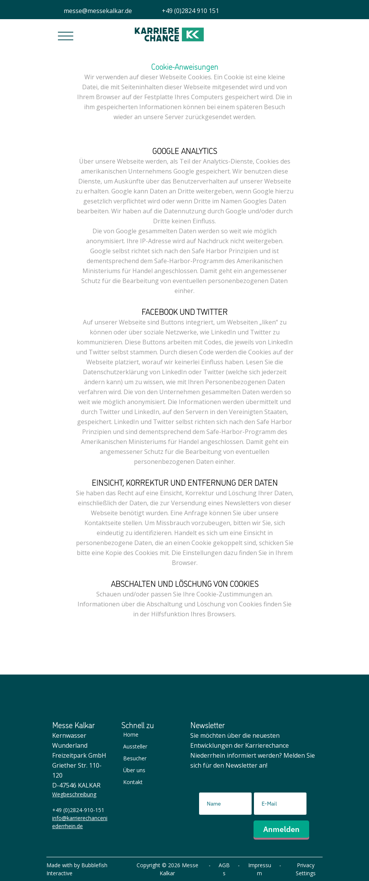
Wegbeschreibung (74, 794)
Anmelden (281, 829)
